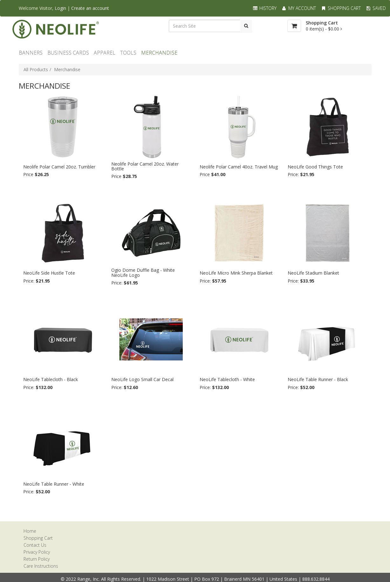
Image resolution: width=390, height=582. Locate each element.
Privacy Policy (37, 552)
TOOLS (128, 52)
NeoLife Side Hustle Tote (49, 272)
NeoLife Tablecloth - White (227, 379)
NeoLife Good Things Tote (315, 166)
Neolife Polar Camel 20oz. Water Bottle (145, 166)
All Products (36, 69)
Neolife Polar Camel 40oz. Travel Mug (239, 166)
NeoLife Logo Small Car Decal (142, 379)
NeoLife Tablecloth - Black (50, 379)
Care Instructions (41, 566)
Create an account (90, 8)
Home (30, 531)
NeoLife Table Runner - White (53, 484)
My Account (298, 8)
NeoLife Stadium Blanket (313, 272)
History (264, 8)
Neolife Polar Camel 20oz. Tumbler (59, 166)
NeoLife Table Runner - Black (318, 379)
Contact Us (35, 545)
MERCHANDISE (159, 52)
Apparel (104, 52)
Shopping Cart (341, 8)
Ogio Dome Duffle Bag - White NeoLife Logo (143, 272)
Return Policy (37, 559)
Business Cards (68, 52)
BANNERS (31, 52)
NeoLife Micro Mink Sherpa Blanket (236, 272)
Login (60, 8)
